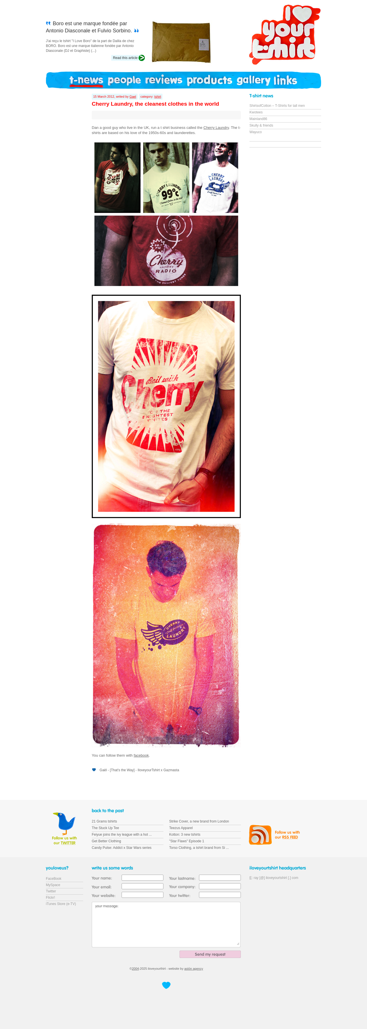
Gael (133, 96)
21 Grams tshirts (104, 821)
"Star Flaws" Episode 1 (186, 841)
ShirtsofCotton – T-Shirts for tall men (277, 106)
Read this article (125, 58)
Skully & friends (261, 125)
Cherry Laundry (216, 127)
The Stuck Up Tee (105, 828)
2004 (135, 968)
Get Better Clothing (106, 841)
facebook (141, 755)
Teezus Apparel (181, 828)
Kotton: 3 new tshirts (184, 835)
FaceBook (53, 879)
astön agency (193, 968)
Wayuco (255, 132)
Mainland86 (258, 119)
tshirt (157, 96)
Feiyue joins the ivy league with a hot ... (122, 835)
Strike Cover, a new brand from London (199, 821)
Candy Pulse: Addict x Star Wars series (121, 848)
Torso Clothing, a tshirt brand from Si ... (199, 848)
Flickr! (50, 898)
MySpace (53, 885)
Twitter (51, 891)
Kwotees (256, 112)
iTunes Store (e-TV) (61, 904)
